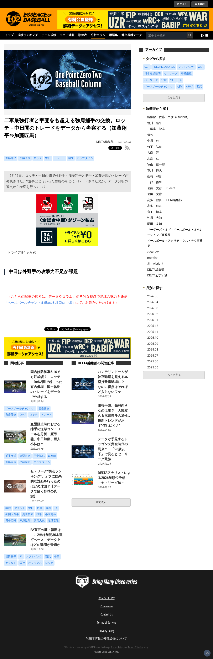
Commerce (106, 606)
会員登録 (200, 4)
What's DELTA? (107, 598)
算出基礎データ (131, 35)
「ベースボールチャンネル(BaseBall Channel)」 (39, 302)
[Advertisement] (174, 412)
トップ (9, 35)
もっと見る (174, 97)
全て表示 (101, 502)
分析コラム (98, 35)
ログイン (182, 4)
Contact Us (106, 614)
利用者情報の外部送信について (106, 638)
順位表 (82, 35)
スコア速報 (67, 35)
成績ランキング (27, 35)
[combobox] (166, 35)
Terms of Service (106, 622)
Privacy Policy (106, 631)
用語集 (113, 35)
